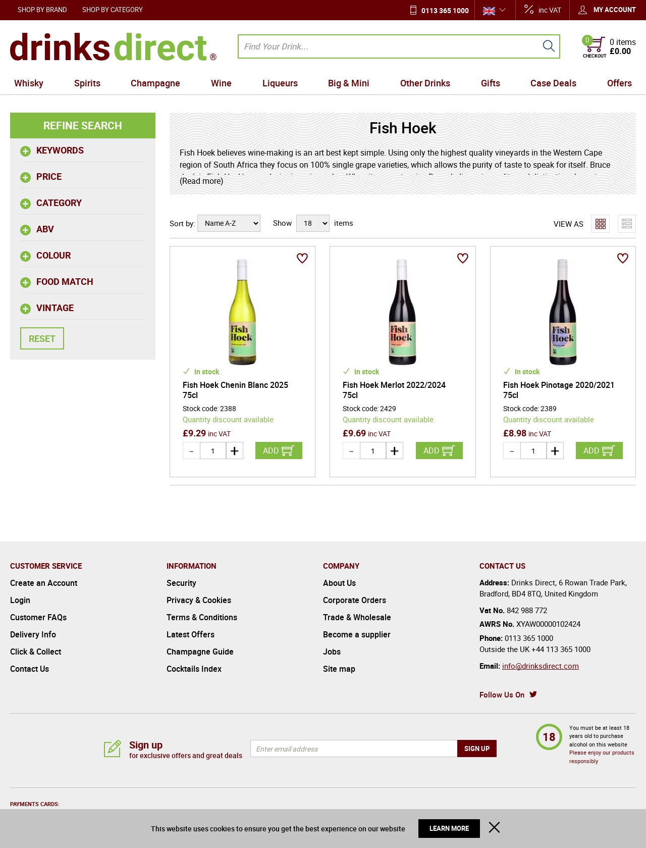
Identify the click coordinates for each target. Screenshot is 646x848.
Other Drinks (425, 83)
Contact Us (29, 668)
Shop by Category (112, 9)
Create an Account (43, 582)
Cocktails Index (194, 668)
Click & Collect (35, 651)
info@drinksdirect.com (540, 666)
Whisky (28, 83)
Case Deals (553, 83)
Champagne (155, 83)
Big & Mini (348, 83)
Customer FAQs (38, 617)
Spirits (87, 83)
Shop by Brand (42, 9)
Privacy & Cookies (199, 600)
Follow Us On (501, 694)
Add (271, 450)
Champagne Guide (200, 651)
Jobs (332, 651)
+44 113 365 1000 (560, 649)
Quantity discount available (228, 419)
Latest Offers (190, 634)
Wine (221, 83)
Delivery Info (33, 634)
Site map (339, 668)
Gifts (490, 83)
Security (181, 582)
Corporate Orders (354, 600)
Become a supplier (357, 634)
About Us (339, 582)
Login (20, 600)
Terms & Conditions (202, 617)
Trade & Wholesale (357, 617)
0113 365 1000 (445, 10)
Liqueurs (280, 83)
